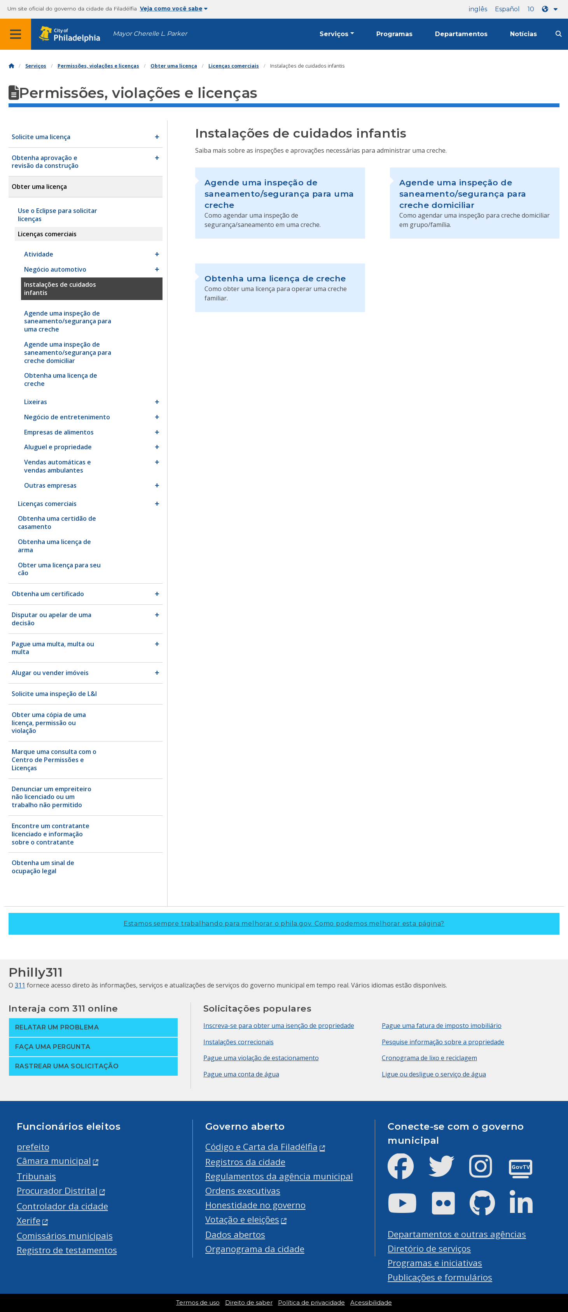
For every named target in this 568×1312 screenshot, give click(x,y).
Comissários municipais (65, 1236)
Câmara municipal (54, 1161)
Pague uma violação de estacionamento (261, 1058)
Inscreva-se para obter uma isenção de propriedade (278, 1025)
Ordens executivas (242, 1191)
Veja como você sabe (174, 8)
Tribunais (36, 1176)
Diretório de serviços (429, 1248)
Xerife (28, 1220)
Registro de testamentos (67, 1250)
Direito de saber (249, 1302)
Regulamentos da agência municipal (279, 1176)
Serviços (334, 34)
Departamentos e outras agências (457, 1234)
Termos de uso (198, 1302)
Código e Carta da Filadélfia (261, 1147)
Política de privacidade (311, 1302)
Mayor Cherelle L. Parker (150, 33)
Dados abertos (235, 1234)
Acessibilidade (371, 1302)
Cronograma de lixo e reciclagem (429, 1058)
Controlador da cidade (62, 1206)
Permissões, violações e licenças (98, 66)
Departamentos (461, 34)
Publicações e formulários (440, 1277)
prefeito (33, 1147)
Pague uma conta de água (241, 1074)
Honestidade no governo (255, 1205)
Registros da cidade (245, 1162)
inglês (478, 9)
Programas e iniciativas (435, 1263)
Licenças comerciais (233, 66)
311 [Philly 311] (20, 985)
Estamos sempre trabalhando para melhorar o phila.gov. (284, 923)
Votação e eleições (242, 1219)
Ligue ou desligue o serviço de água (434, 1074)
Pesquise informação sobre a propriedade (443, 1042)
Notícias (523, 34)
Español (507, 9)
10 (531, 9)
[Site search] (558, 34)
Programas (394, 34)
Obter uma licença (173, 66)
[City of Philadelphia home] (72, 34)
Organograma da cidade (254, 1249)
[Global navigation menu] (15, 34)
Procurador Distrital (57, 1191)
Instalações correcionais (238, 1042)
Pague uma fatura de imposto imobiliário (442, 1025)
